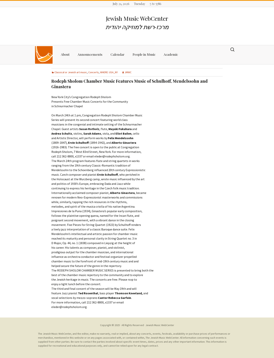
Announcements (90, 54)
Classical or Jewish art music (70, 72)
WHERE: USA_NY (109, 72)
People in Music (144, 54)
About (65, 54)
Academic (171, 54)
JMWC (128, 72)
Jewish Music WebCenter (160, 325)
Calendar (117, 54)
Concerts (93, 72)
